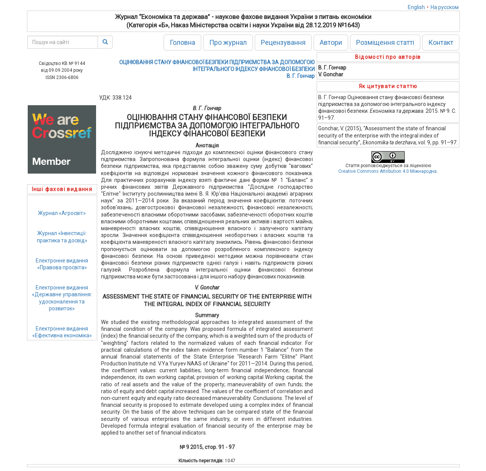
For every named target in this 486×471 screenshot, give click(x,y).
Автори (331, 42)
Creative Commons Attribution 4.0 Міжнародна (387, 171)
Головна (182, 42)
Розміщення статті (385, 42)
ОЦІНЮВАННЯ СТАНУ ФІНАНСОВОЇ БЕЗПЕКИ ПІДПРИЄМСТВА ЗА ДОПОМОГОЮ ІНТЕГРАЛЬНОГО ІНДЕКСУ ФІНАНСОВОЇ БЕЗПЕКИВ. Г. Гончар (217, 69)
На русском (445, 7)
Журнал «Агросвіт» (62, 213)
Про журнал (228, 42)
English (416, 7)
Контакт (440, 42)
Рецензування (283, 42)
